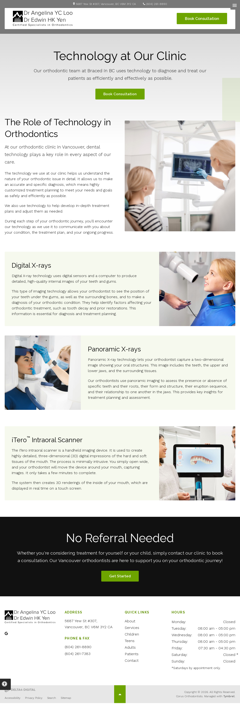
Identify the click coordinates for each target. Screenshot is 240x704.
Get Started (120, 577)
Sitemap (66, 698)
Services (132, 628)
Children (132, 635)
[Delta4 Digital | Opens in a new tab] (20, 690)
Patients (132, 655)
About (130, 622)
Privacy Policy (33, 698)
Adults (130, 648)
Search (51, 698)
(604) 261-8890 (156, 4)
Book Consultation (201, 18)
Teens (130, 641)
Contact (132, 661)
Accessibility (12, 698)
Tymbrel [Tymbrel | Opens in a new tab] (229, 697)
